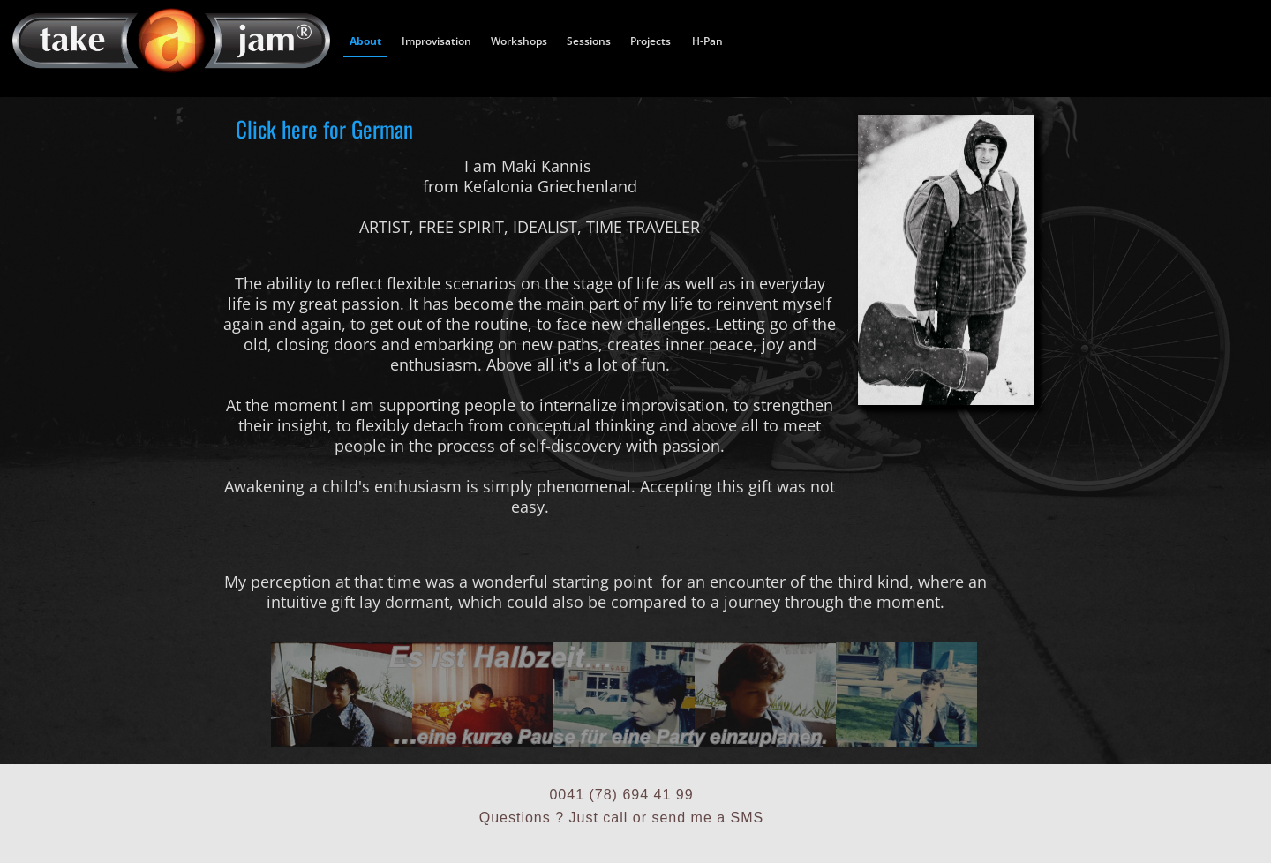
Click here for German (324, 127)
